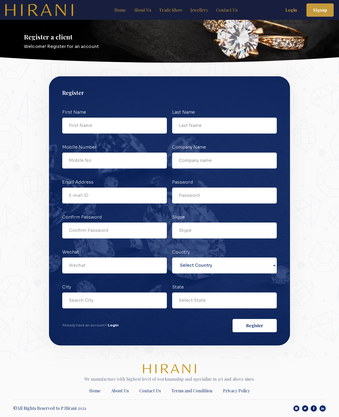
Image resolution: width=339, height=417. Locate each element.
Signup (320, 10)
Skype (178, 217)
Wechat (70, 252)
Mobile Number (79, 147)
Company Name (189, 147)
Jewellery (199, 10)
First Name (74, 112)
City (66, 287)
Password (182, 182)
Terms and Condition (191, 390)
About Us (142, 10)
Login (291, 10)
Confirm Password (82, 217)
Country (181, 252)
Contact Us (227, 10)
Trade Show (170, 10)
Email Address (77, 182)
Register (254, 325)
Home (120, 10)
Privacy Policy (236, 390)
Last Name (183, 112)
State (178, 287)
